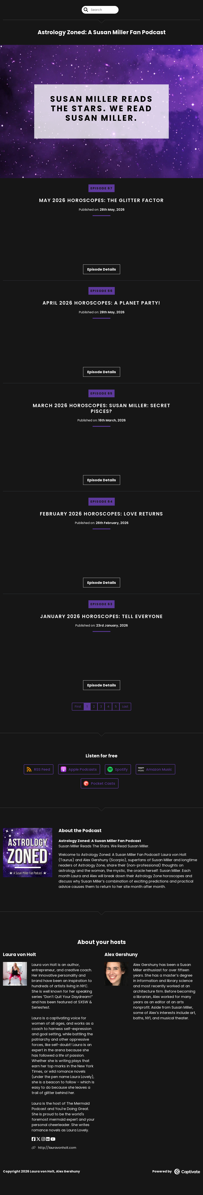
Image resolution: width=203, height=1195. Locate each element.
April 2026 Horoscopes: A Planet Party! (101, 303)
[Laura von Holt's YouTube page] (52, 1139)
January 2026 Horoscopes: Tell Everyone (101, 616)
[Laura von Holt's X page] (38, 1139)
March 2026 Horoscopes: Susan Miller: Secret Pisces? (101, 408)
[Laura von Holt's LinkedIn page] (48, 1139)
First (78, 706)
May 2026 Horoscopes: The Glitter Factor (101, 200)
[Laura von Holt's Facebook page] (33, 1139)
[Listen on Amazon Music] (155, 769)
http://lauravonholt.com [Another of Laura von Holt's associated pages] (54, 1147)
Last (125, 706)
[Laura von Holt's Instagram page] (43, 1139)
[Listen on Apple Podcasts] (79, 769)
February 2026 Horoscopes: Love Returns (101, 514)
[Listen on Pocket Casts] (100, 783)
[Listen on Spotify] (118, 769)
